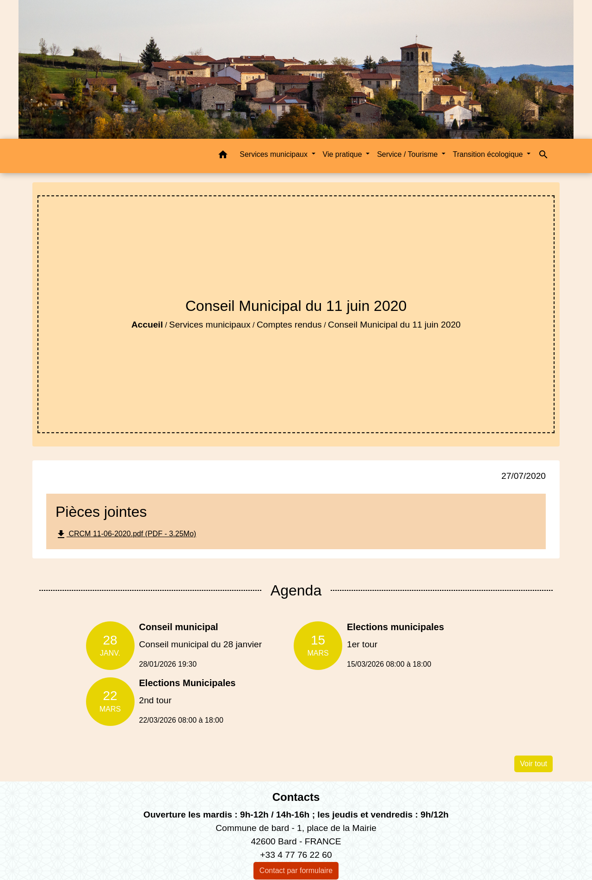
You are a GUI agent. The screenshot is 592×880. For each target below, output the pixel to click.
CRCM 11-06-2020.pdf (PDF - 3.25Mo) (126, 534)
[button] (223, 156)
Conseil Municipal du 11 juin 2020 (394, 324)
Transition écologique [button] (489, 154)
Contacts (296, 797)
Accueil (147, 324)
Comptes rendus (289, 324)
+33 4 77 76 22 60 (296, 855)
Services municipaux (210, 324)
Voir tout (533, 764)
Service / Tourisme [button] (408, 154)
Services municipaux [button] (274, 154)
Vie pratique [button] (343, 154)
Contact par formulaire (296, 870)
